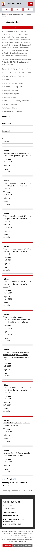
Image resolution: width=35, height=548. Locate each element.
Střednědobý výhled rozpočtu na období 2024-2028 (16, 424)
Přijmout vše (7, 545)
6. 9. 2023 (7, 366)
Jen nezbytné (18, 545)
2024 (6, 76)
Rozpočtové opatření (12, 94)
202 (30, 69)
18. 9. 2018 (7, 162)
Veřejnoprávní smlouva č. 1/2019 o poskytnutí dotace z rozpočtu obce (17, 218)
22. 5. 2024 (7, 431)
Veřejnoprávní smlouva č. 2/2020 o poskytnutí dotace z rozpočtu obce (17, 251)
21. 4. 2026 (7, 299)
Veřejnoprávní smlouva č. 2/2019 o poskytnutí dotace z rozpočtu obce (17, 185)
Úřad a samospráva (16, 14)
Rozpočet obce (20, 87)
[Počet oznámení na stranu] (5, 485)
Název (5, 116)
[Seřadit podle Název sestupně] (9, 116)
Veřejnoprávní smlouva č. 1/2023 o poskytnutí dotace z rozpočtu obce (17, 284)
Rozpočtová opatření (12, 90)
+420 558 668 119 (9, 512)
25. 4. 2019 (7, 194)
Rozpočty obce (10, 97)
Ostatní (7, 87)
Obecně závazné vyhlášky (14, 83)
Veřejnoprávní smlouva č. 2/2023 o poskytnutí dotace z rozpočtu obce (17, 390)
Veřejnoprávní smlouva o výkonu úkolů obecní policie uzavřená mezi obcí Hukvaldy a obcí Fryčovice (17, 319)
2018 (15, 69)
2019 (22, 69)
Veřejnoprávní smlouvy (13, 111)
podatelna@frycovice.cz (12, 515)
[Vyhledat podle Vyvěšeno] (17, 127)
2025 (14, 76)
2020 (6, 73)
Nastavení (28, 545)
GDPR (6, 80)
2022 (22, 73)
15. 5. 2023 (7, 328)
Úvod (4, 14)
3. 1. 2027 (7, 405)
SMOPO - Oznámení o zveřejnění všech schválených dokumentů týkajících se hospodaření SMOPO (16, 356)
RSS (23, 28)
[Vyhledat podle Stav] (17, 142)
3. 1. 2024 (7, 399)
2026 (22, 76)
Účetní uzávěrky (10, 104)
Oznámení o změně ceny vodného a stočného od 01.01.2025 (16, 454)
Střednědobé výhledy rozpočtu (16, 101)
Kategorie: (6, 69)
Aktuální (6, 171)
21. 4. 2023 (7, 293)
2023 (30, 73)
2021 (14, 73)
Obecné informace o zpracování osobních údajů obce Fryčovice (17, 154)
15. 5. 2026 (7, 334)
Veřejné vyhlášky (10, 108)
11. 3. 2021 (7, 260)
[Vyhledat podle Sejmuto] (17, 134)
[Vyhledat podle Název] (17, 120)
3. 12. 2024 (7, 462)
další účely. (23, 535)
